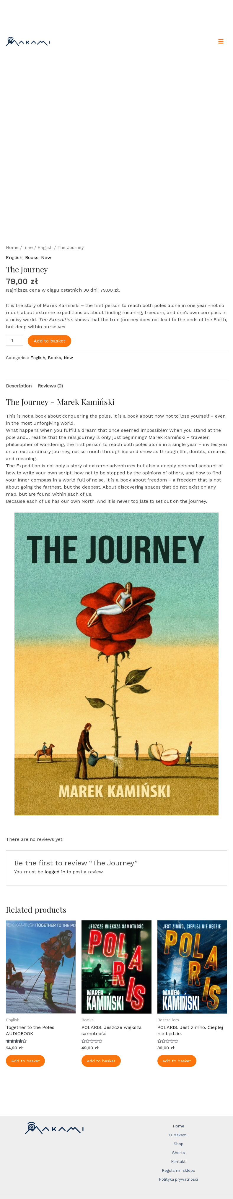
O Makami (178, 1135)
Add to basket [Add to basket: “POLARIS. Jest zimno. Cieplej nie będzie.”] (177, 1061)
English (45, 247)
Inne (28, 247)
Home (12, 247)
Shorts (178, 1152)
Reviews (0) (50, 386)
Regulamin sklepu (178, 1170)
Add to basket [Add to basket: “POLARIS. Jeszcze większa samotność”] (101, 1061)
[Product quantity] (14, 340)
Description (19, 386)
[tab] (19, 386)
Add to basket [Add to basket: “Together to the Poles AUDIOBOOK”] (26, 1061)
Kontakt (178, 1161)
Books (31, 257)
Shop (178, 1144)
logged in (55, 872)
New (46, 257)
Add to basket (49, 341)
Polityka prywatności (178, 1179)
